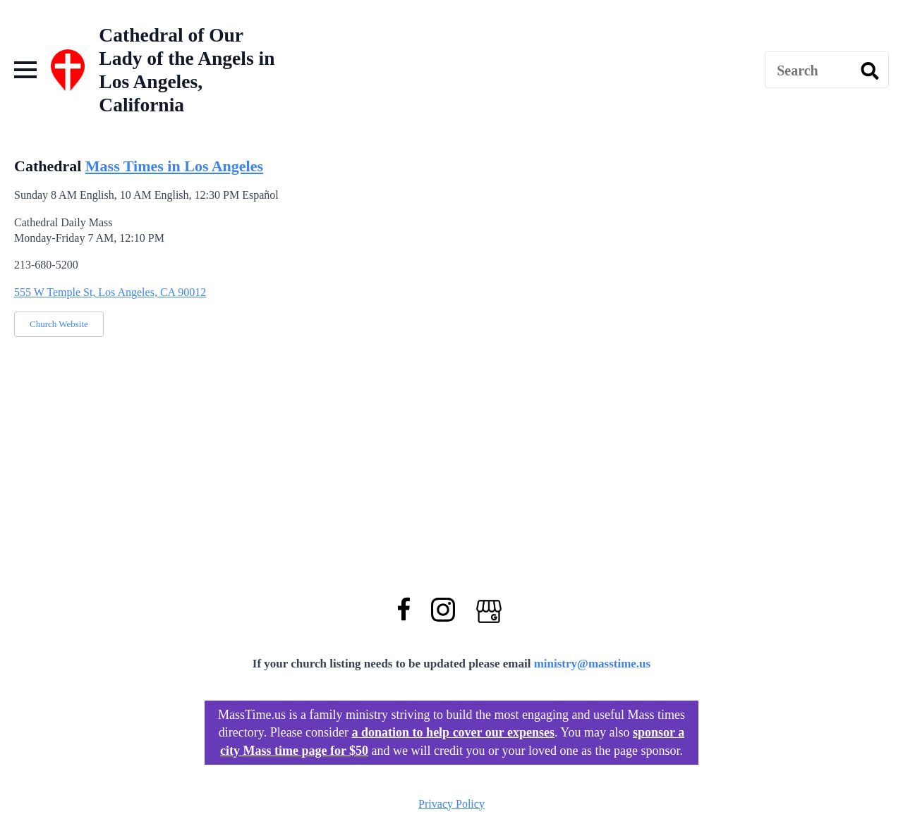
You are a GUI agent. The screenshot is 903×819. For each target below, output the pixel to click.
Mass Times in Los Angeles (174, 166)
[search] (870, 70)
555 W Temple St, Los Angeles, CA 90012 (110, 292)
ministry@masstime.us (592, 663)
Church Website (59, 324)
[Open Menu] (25, 69)
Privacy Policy (451, 804)
